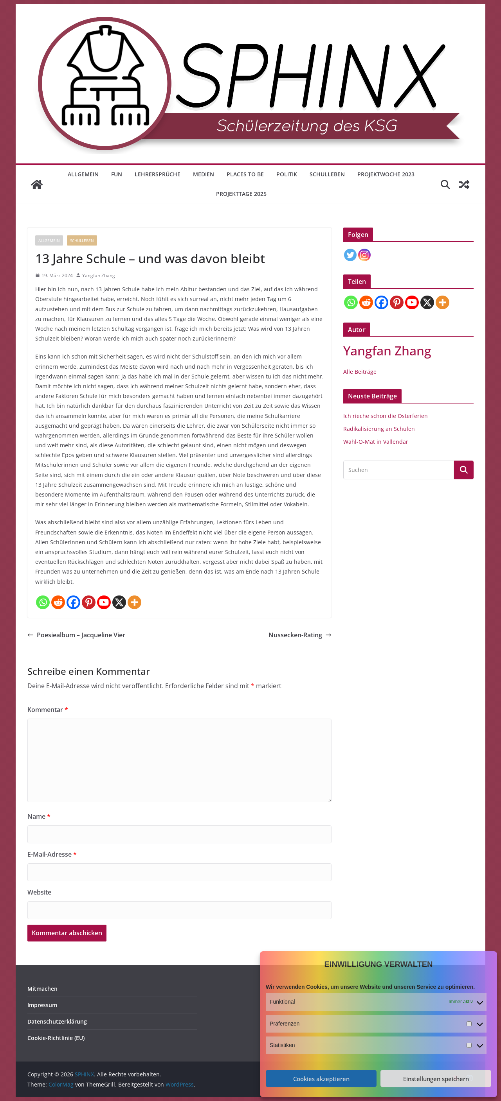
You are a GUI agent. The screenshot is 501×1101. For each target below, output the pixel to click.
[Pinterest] (89, 602)
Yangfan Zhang (98, 275)
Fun (116, 174)
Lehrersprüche (157, 174)
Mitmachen (42, 988)
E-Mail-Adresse (52, 854)
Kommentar (47, 709)
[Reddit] (58, 602)
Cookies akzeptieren (321, 1079)
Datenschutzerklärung (57, 1021)
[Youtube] (104, 602)
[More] (134, 602)
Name (38, 816)
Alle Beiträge (360, 371)
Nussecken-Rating (300, 635)
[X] (119, 602)
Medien (203, 174)
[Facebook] (73, 602)
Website (39, 892)
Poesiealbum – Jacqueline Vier (76, 635)
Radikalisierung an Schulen (379, 428)
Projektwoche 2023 (385, 174)
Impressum (42, 1005)
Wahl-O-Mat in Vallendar (375, 441)
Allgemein (83, 174)
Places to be (245, 174)
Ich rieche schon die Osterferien (385, 416)
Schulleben (327, 174)
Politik (286, 174)
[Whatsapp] (43, 602)
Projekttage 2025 (241, 193)
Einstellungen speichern (436, 1079)
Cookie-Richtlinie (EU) (56, 1038)
